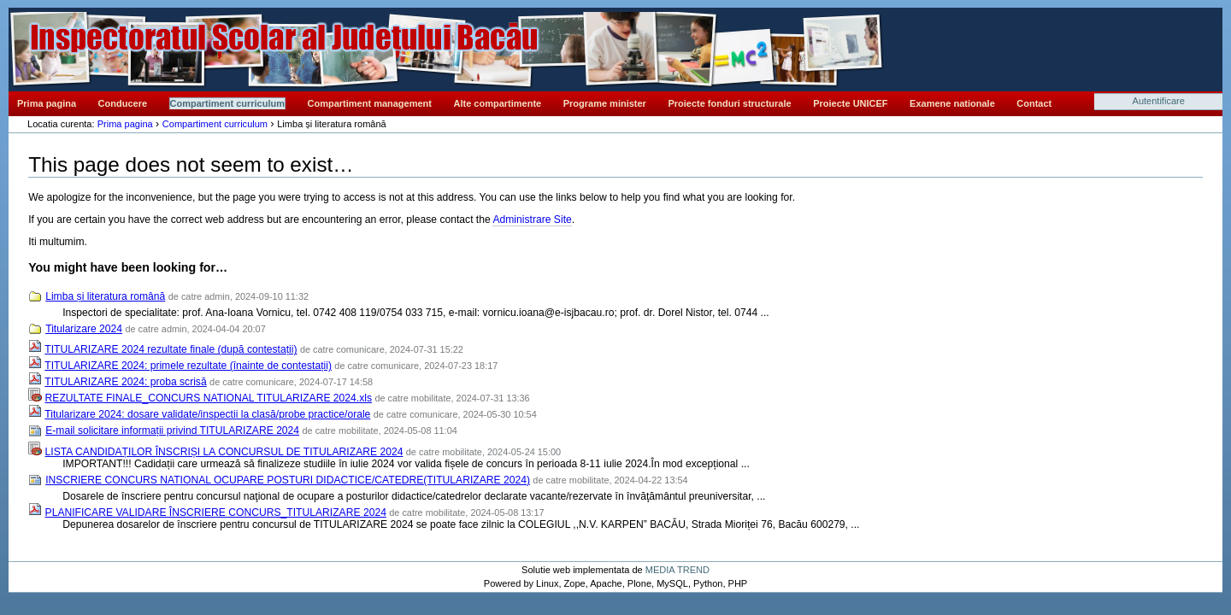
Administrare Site (531, 220)
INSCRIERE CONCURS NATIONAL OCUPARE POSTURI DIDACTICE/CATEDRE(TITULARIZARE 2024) (287, 480)
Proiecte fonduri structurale (729, 103)
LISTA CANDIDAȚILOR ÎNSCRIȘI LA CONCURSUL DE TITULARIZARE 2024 (224, 452)
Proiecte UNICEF (850, 103)
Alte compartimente (498, 103)
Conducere (122, 103)
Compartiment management (370, 103)
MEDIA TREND (677, 570)
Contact (1033, 103)
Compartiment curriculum (227, 103)
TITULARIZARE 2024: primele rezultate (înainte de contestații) (188, 366)
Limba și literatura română (105, 296)
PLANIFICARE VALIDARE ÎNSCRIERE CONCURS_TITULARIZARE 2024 (215, 512)
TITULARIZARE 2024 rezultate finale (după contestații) (170, 349)
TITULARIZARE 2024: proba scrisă (125, 382)
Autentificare (1159, 101)
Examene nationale (952, 103)
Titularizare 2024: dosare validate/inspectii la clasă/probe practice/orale (207, 414)
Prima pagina (46, 103)
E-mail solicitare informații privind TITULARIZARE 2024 (172, 430)
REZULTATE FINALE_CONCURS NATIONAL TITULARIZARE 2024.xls (208, 398)
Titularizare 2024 (83, 329)
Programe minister (604, 103)
